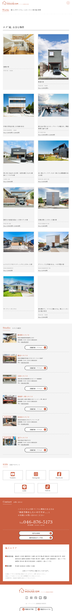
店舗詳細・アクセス (36, 347)
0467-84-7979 (25, 362)
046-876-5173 (24, 342)
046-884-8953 (25, 444)
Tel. (36, 522)
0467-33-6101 (24, 403)
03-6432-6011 (25, 424)
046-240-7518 (25, 383)
